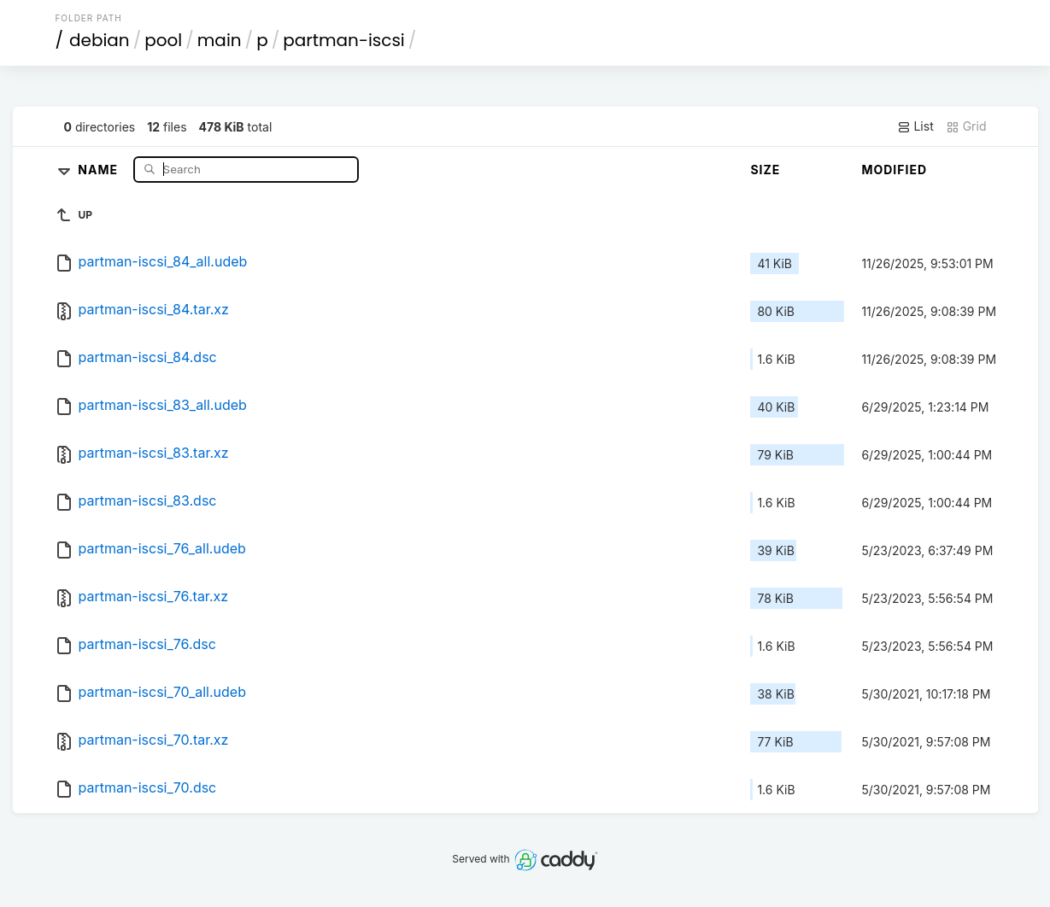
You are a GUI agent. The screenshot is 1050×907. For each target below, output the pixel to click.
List (915, 126)
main (219, 40)
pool (163, 40)
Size (765, 169)
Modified (894, 169)
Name (99, 168)
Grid (966, 126)
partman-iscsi (344, 40)
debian (99, 40)
